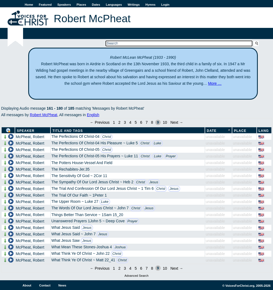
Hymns (150, 4)
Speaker (25, 131)
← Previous (99, 122)
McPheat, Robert (30, 137)
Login (165, 4)
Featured (45, 4)
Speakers (64, 4)
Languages (114, 4)
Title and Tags (67, 131)
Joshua (120, 247)
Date (212, 131)
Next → (176, 122)
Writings (134, 4)
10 (165, 122)
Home (29, 4)
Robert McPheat (43, 115)
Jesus (153, 182)
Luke (157, 143)
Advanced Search (136, 275)
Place (240, 131)
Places (81, 4)
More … (215, 83)
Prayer (171, 156)
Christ (106, 137)
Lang (264, 131)
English (93, 115)
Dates (96, 4)
